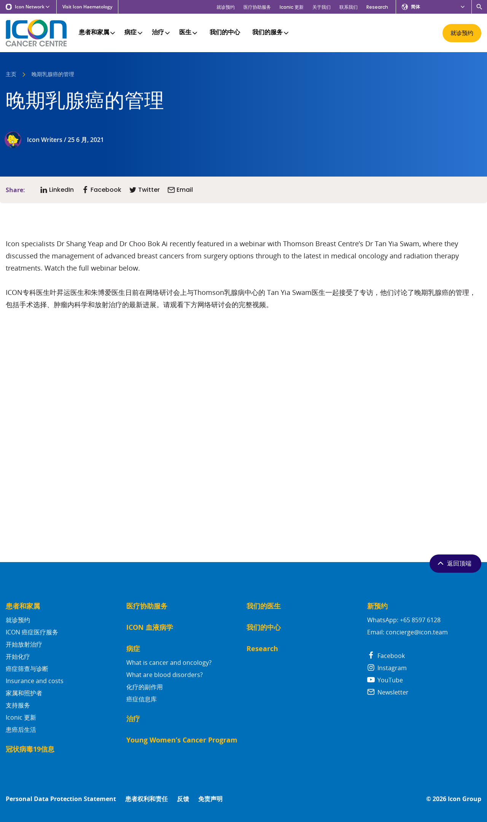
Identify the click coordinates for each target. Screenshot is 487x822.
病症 (134, 33)
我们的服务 (271, 33)
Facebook (386, 656)
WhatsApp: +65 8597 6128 (404, 620)
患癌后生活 (21, 729)
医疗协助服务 (257, 7)
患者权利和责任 (146, 799)
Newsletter (388, 692)
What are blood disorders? (164, 675)
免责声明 (210, 799)
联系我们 (348, 7)
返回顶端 (453, 563)
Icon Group (464, 799)
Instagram (387, 668)
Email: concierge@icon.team (407, 632)
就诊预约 (225, 7)
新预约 (377, 606)
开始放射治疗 (24, 644)
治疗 (161, 33)
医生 (189, 33)
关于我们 (321, 7)
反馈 (183, 799)
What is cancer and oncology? (169, 662)
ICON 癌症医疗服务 (32, 632)
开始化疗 (18, 656)
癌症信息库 (141, 699)
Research (377, 7)
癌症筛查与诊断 (27, 668)
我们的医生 (264, 606)
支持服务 (18, 705)
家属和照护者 (24, 693)
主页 (11, 75)
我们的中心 (225, 33)
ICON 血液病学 (149, 627)
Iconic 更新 (292, 7)
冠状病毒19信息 (30, 749)
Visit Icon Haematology (87, 7)
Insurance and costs (35, 681)
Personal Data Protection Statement (61, 799)
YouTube (385, 680)
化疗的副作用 (144, 687)
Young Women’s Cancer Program (181, 740)
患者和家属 (97, 33)
